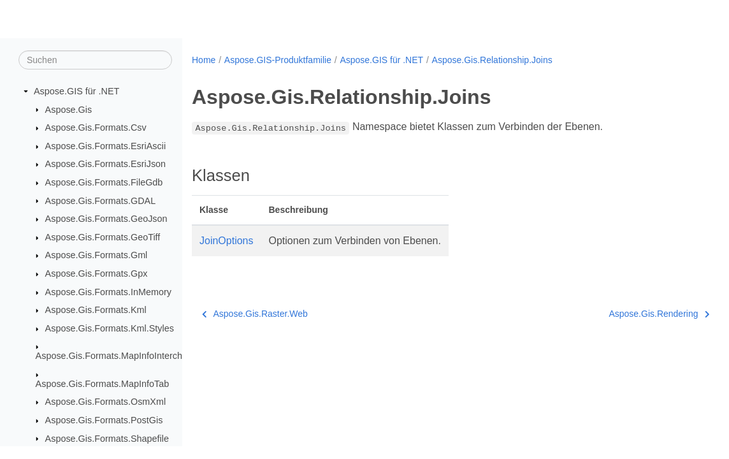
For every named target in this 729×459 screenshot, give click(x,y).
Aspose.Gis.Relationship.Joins (492, 60)
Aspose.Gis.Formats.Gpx (96, 273)
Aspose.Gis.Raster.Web (255, 314)
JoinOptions (226, 240)
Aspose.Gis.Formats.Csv (96, 127)
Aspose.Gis (68, 110)
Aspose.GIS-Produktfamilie (277, 60)
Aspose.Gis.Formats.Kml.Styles (109, 328)
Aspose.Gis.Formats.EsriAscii (105, 146)
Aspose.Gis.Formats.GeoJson (106, 219)
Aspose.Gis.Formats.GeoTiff (103, 237)
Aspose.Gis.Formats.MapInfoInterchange (119, 356)
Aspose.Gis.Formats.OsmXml (105, 402)
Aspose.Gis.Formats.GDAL (100, 201)
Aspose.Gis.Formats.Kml (96, 310)
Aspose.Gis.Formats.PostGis (104, 420)
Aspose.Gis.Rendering (622, 314)
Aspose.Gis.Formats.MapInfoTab (103, 384)
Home (203, 60)
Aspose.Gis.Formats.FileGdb (104, 182)
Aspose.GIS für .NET (76, 91)
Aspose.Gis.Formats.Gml (96, 255)
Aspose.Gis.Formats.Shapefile (107, 438)
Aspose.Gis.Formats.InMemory (108, 292)
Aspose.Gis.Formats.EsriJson (105, 164)
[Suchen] (95, 59)
